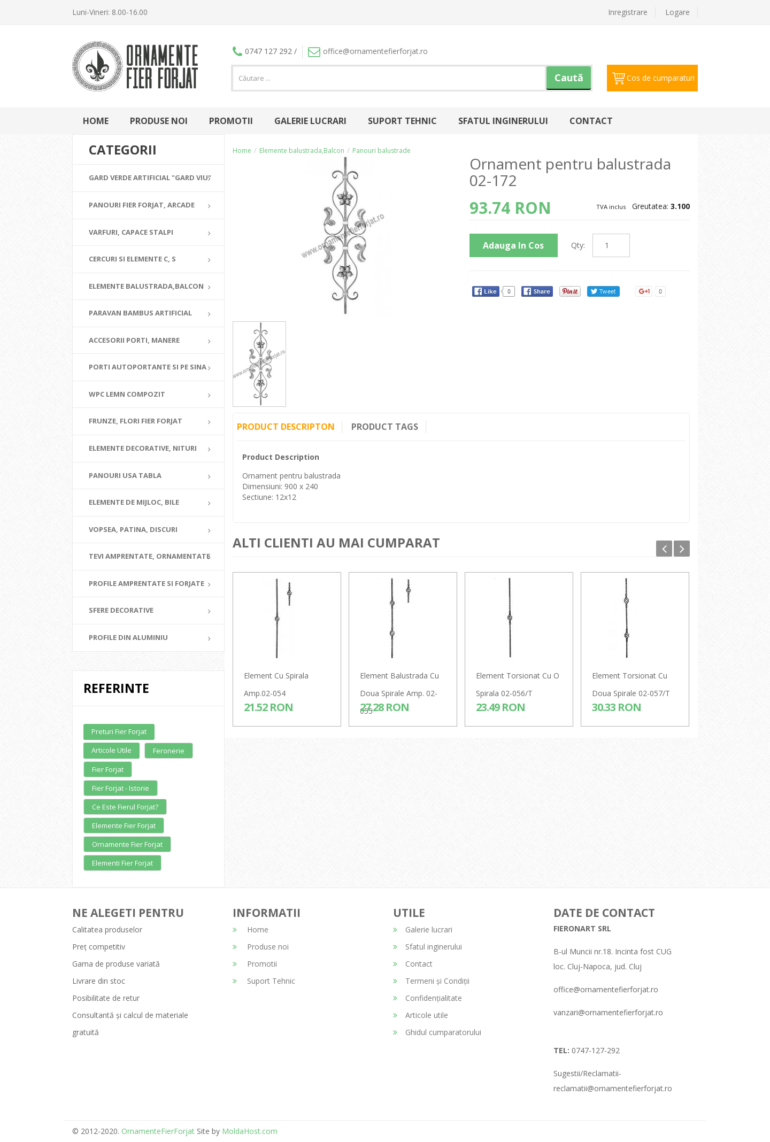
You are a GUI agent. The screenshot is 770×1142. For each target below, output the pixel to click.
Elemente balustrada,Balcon (301, 150)
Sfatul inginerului (503, 121)
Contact (591, 121)
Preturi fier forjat (119, 731)
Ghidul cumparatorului (437, 1032)
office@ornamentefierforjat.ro (368, 51)
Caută (569, 77)
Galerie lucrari (310, 121)
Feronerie (168, 750)
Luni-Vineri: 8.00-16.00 (110, 12)
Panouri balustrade (381, 150)
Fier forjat (108, 769)
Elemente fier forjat (124, 825)
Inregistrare (628, 12)
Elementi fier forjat (122, 863)
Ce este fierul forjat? (125, 807)
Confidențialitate (427, 998)
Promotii (231, 121)
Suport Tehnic (402, 121)
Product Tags (386, 427)
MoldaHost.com (250, 1131)
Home (96, 121)
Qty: (578, 245)
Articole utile (111, 750)
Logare (677, 12)
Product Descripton (286, 427)
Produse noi (159, 121)
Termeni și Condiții (431, 981)
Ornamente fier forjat (127, 844)
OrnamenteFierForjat (157, 1131)
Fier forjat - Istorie (120, 788)
